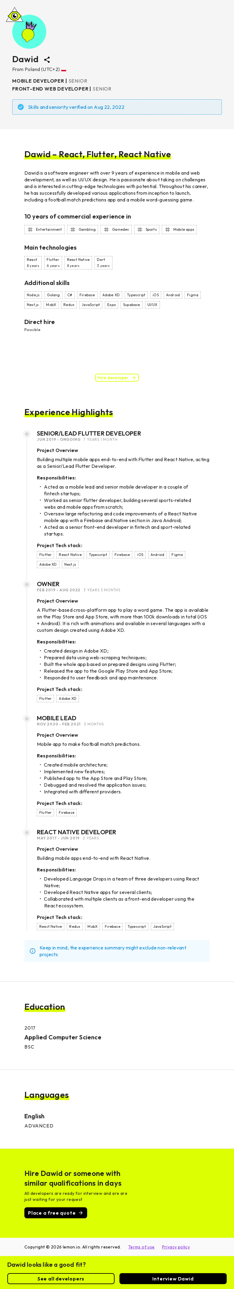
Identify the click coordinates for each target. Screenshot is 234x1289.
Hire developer (117, 378)
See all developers (61, 1278)
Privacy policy (176, 1247)
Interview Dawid (173, 1278)
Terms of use (141, 1247)
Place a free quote (55, 1212)
